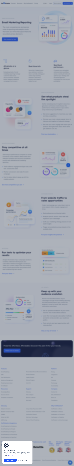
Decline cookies (23, 460)
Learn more (10, 455)
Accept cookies (10, 460)
